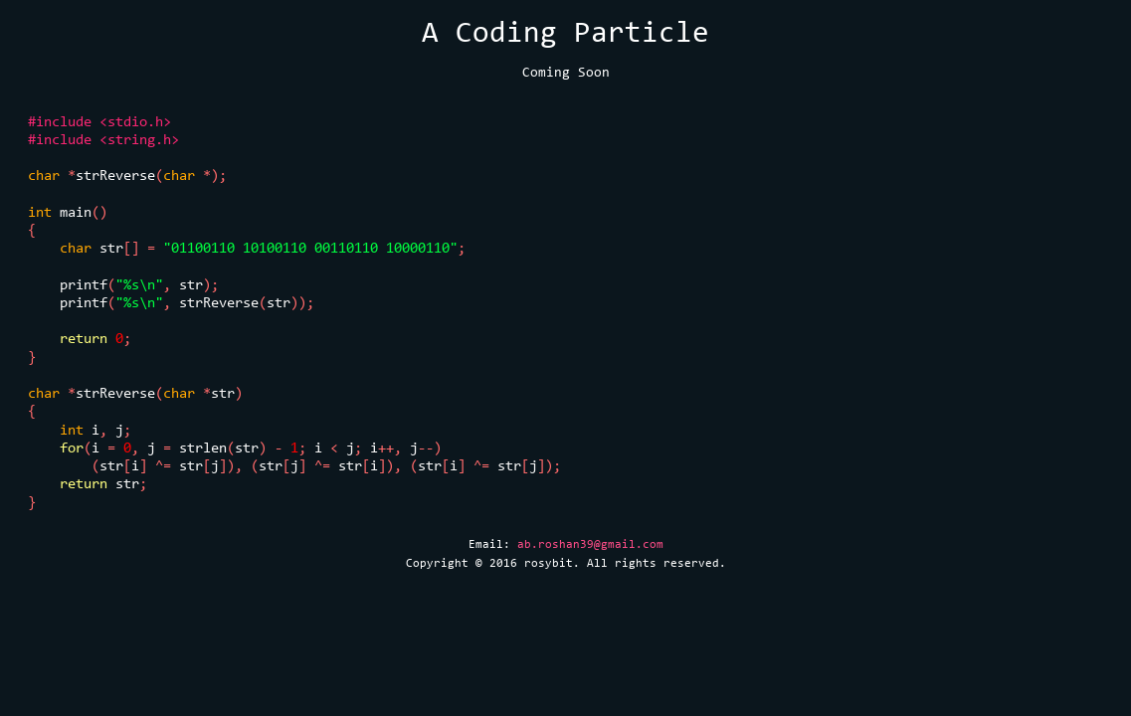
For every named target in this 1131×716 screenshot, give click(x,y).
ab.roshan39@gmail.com (590, 544)
